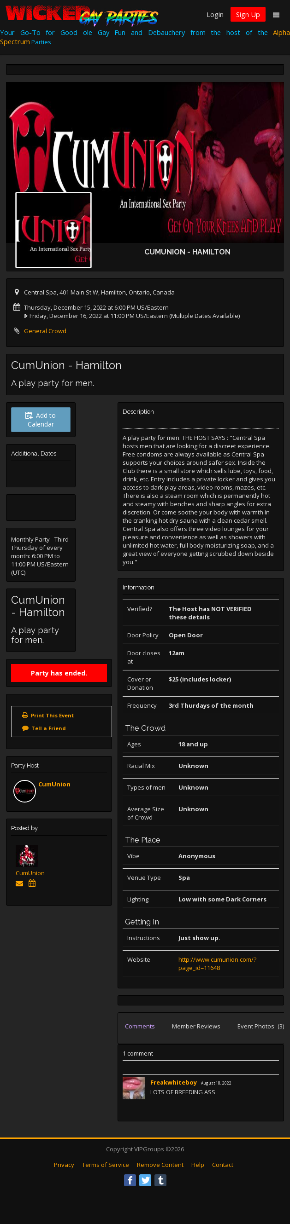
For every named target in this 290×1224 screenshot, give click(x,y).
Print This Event (52, 715)
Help (197, 1164)
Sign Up (248, 14)
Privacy (64, 1164)
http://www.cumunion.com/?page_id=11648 (217, 963)
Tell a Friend (48, 728)
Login (215, 14)
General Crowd (45, 331)
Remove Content (160, 1164)
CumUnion (54, 784)
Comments (140, 1026)
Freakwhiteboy (174, 1082)
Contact (222, 1164)
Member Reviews (196, 1026)
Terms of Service (105, 1164)
